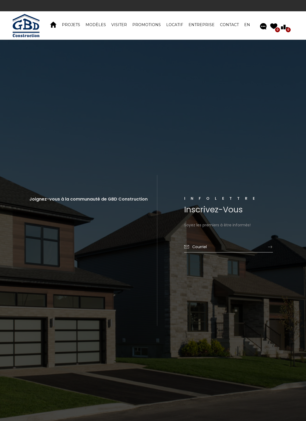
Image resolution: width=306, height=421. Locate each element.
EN (247, 24)
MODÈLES (96, 24)
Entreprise (201, 24)
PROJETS (71, 24)
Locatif (174, 24)
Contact (229, 24)
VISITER (119, 24)
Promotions (146, 24)
